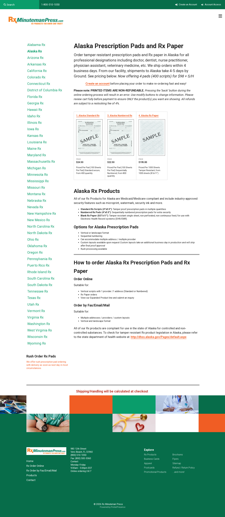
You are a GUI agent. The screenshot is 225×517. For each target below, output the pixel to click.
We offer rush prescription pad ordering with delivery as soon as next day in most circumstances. (47, 365)
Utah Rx (33, 304)
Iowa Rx (33, 129)
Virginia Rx (35, 317)
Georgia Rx (35, 103)
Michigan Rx (36, 168)
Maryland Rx (36, 155)
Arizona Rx (35, 58)
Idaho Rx (33, 116)
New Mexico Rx (38, 220)
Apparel (148, 463)
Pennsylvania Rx (39, 259)
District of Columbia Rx (44, 90)
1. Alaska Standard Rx (87, 115)
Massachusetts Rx (41, 162)
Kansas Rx (35, 136)
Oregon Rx (35, 252)
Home (29, 461)
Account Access (213, 4)
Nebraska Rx (36, 201)
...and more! (178, 472)
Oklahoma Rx (37, 246)
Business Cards (151, 459)
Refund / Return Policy (183, 467)
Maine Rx (34, 149)
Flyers (175, 459)
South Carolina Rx (40, 278)
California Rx (37, 71)
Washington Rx (38, 324)
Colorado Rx (36, 77)
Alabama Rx (36, 45)
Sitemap (176, 463)
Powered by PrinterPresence (112, 507)
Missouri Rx (36, 188)
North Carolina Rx (40, 226)
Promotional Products (155, 472)
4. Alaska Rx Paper (149, 115)
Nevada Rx (35, 207)
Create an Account (188, 4)
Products (31, 475)
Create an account (98, 83)
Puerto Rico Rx (38, 265)
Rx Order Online (35, 465)
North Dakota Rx (39, 233)
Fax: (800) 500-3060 (81, 458)
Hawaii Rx (34, 110)
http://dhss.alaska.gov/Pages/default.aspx (158, 337)
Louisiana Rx (37, 142)
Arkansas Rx (36, 64)
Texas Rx (33, 298)
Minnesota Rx (37, 175)
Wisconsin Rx (37, 337)
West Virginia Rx (39, 330)
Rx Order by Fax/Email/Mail (41, 470)
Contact (30, 480)
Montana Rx (36, 194)
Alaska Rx (34, 51)
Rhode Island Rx (39, 272)
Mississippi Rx (38, 181)
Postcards (149, 467)
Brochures (177, 454)
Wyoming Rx (36, 343)
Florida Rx (34, 97)
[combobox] (19, 4)
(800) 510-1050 (78, 455)
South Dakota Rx (39, 285)
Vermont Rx (36, 311)
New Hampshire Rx (41, 214)
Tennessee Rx (37, 291)
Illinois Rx (34, 123)
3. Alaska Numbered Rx (119, 115)
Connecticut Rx (38, 84)
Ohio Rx (33, 240)
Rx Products (150, 454)
